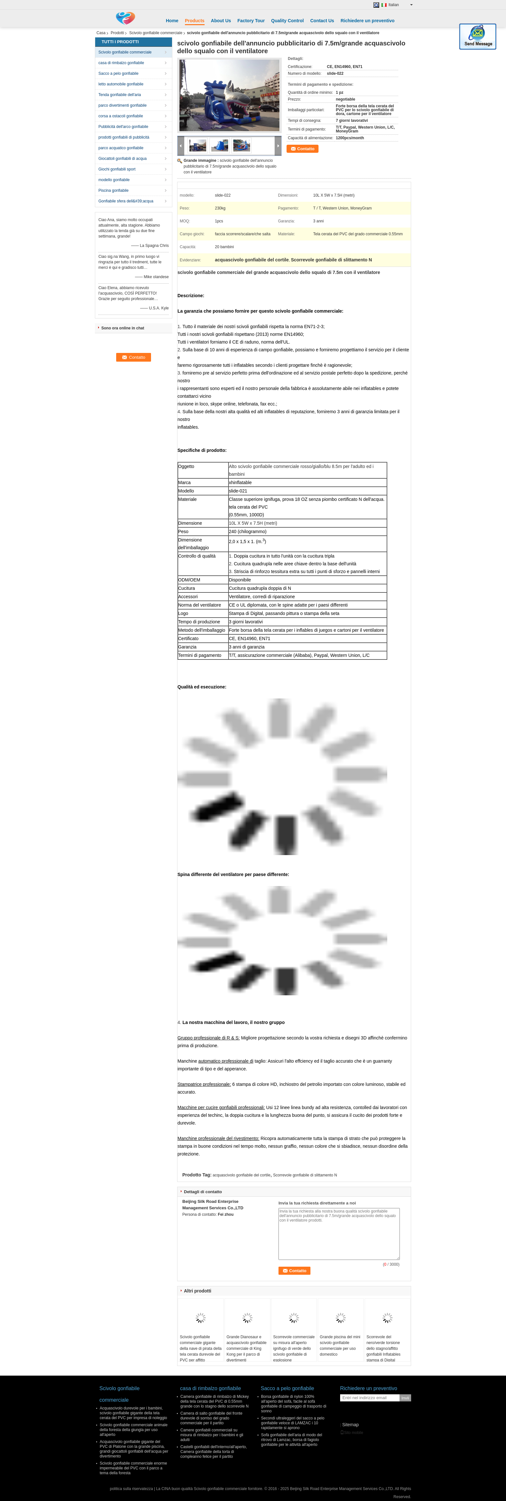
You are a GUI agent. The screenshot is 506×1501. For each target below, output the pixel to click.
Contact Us (322, 20)
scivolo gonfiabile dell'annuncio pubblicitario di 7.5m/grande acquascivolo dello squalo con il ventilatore (230, 166)
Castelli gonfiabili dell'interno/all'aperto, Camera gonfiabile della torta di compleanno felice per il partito (213, 1452)
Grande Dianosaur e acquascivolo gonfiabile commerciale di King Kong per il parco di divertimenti (247, 1348)
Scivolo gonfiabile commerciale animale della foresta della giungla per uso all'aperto (133, 1430)
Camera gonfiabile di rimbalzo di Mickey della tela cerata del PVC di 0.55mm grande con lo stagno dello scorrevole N (214, 1401)
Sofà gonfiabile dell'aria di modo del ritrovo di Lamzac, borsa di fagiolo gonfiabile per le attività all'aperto (291, 1440)
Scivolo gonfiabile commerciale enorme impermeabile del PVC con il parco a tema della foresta (133, 1468)
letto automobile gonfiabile (120, 84)
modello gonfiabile (114, 180)
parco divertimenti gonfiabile (122, 105)
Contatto (305, 148)
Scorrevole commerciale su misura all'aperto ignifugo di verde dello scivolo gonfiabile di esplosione (294, 1348)
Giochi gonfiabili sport (117, 169)
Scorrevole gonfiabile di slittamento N (305, 1175)
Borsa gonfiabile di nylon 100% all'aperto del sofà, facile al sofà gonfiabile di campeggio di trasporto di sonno (293, 1403)
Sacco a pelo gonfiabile (118, 73)
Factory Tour (251, 20)
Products (195, 20)
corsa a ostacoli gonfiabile (120, 116)
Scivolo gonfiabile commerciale (155, 33)
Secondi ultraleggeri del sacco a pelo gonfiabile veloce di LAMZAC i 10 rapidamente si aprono (292, 1423)
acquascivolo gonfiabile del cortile (241, 1175)
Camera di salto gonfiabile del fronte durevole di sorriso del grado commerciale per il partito (211, 1418)
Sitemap (350, 1424)
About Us (221, 20)
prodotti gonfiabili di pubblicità (123, 137)
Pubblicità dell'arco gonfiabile (123, 126)
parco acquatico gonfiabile (120, 148)
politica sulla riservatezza (131, 1488)
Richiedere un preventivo (367, 20)
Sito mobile (351, 1432)
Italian (401, 5)
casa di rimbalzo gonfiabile (121, 63)
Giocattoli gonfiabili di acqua (122, 158)
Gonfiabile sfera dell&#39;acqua (125, 201)
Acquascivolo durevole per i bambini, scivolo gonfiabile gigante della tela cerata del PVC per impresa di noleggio (133, 1413)
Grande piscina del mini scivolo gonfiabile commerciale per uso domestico (340, 1346)
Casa (101, 33)
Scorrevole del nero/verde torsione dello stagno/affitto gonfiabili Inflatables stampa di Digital (383, 1348)
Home (172, 20)
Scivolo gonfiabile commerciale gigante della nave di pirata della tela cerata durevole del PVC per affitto (200, 1348)
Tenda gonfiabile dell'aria (119, 95)
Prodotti (117, 33)
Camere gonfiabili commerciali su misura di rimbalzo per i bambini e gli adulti (211, 1435)
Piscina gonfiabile (113, 190)
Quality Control (287, 20)
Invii (405, 1398)
